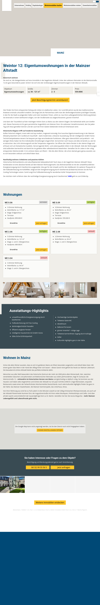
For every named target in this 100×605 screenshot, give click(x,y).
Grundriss (14, 223)
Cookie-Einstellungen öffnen (49, 430)
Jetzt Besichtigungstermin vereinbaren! (50, 100)
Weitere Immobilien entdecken (50, 502)
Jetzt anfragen (41, 223)
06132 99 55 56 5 (39, 467)
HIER (70, 176)
